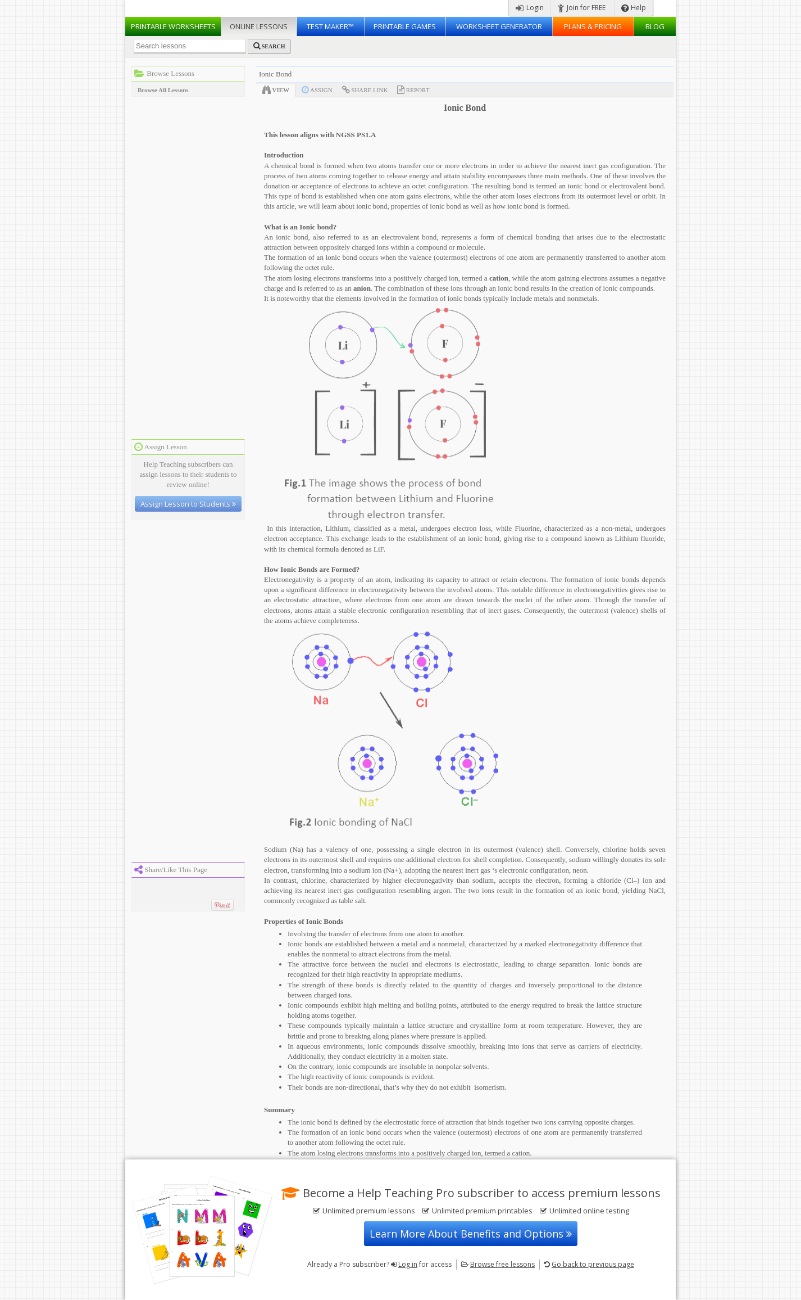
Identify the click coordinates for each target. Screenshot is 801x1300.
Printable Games (405, 26)
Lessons (259, 26)
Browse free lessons (502, 1264)
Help (633, 7)
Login (530, 7)
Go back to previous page (593, 1264)
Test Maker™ (330, 26)
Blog (655, 26)
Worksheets (173, 26)
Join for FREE (582, 7)
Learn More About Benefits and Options (471, 1233)
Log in (407, 1264)
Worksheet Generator (499, 26)
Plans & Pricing (593, 26)
